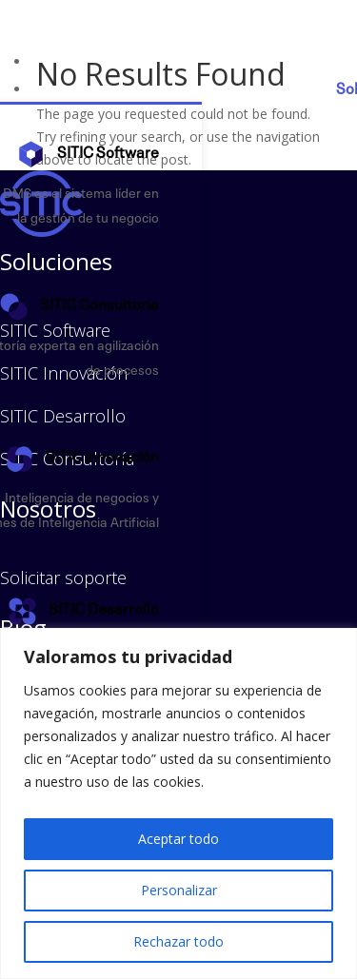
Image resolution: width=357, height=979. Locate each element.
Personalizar (179, 890)
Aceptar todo (178, 839)
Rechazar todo (178, 941)
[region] (178, 803)
